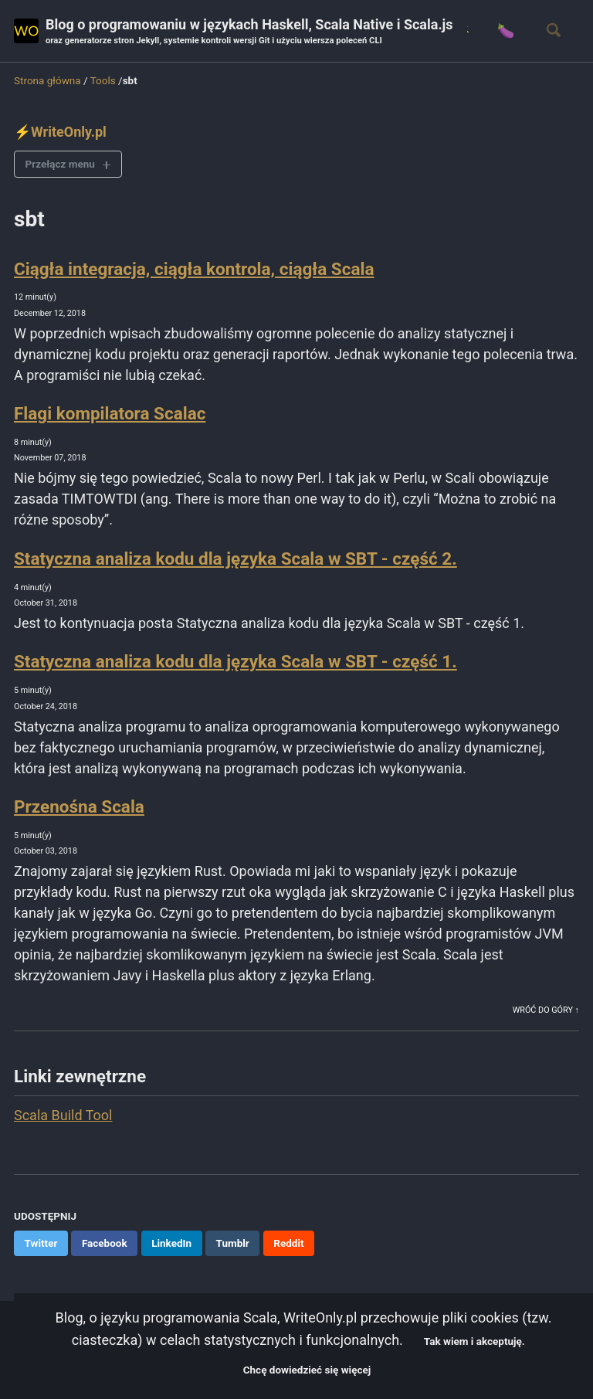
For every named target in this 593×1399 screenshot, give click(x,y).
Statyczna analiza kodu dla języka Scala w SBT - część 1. (235, 661)
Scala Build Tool (63, 1115)
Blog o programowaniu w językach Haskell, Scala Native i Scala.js (249, 32)
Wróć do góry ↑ (546, 1010)
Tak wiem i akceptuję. (474, 1341)
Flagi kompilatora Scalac (109, 413)
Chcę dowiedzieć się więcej (307, 1369)
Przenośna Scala (79, 806)
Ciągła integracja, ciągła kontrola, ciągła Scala (194, 269)
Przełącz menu (60, 164)
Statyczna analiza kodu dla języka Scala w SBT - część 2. (235, 558)
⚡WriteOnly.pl (60, 132)
